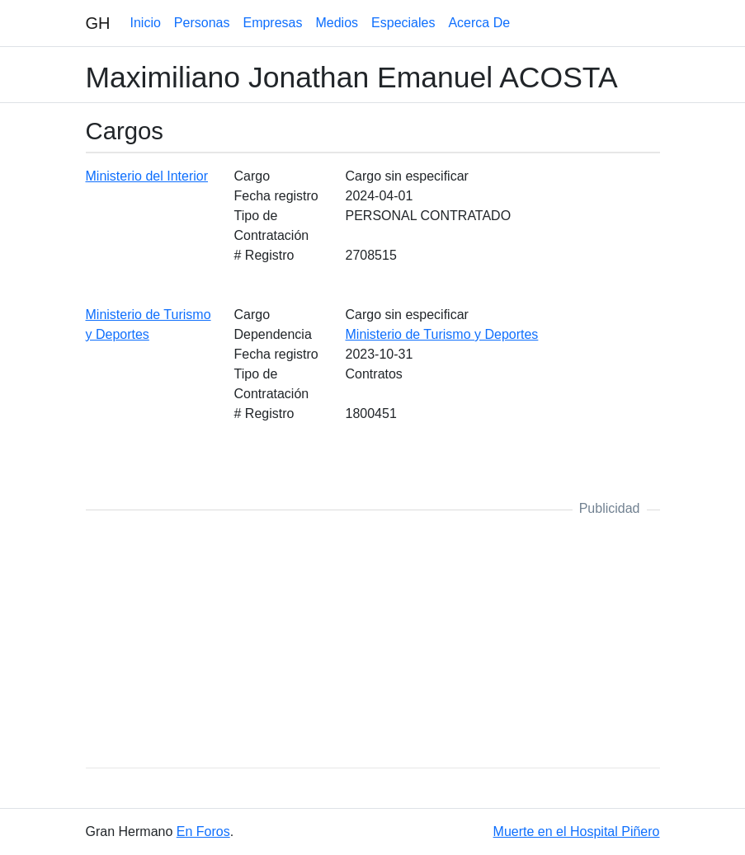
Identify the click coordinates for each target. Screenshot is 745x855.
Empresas (272, 23)
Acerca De (479, 23)
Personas (202, 23)
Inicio (145, 23)
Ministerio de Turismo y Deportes (442, 334)
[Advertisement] (373, 639)
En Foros (203, 831)
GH (98, 23)
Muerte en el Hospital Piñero (576, 831)
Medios (336, 23)
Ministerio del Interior (147, 176)
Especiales (403, 23)
